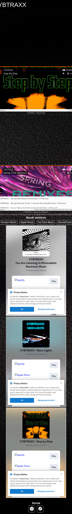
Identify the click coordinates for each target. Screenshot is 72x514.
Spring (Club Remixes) (40, 212)
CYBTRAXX (31, 113)
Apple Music (27, 222)
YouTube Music (46, 222)
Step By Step (40, 113)
